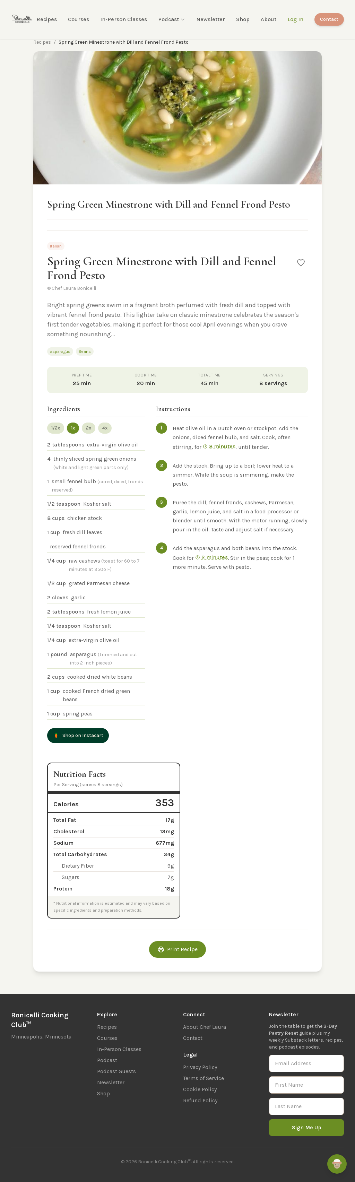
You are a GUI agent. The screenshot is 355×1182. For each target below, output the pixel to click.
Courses (78, 19)
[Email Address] (306, 1063)
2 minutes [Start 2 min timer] (211, 557)
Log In (295, 19)
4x (104, 428)
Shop (243, 19)
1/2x (55, 428)
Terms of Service (203, 1078)
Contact (329, 19)
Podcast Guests (116, 1071)
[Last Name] (306, 1106)
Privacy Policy (200, 1067)
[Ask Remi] (337, 1164)
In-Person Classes (123, 19)
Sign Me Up (306, 1127)
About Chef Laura (204, 1027)
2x (88, 428)
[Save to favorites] (301, 263)
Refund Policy (200, 1100)
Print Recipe (177, 949)
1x (73, 428)
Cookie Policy (200, 1089)
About (268, 19)
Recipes (46, 19)
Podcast (171, 19)
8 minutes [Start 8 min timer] (219, 446)
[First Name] (306, 1085)
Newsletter (210, 19)
